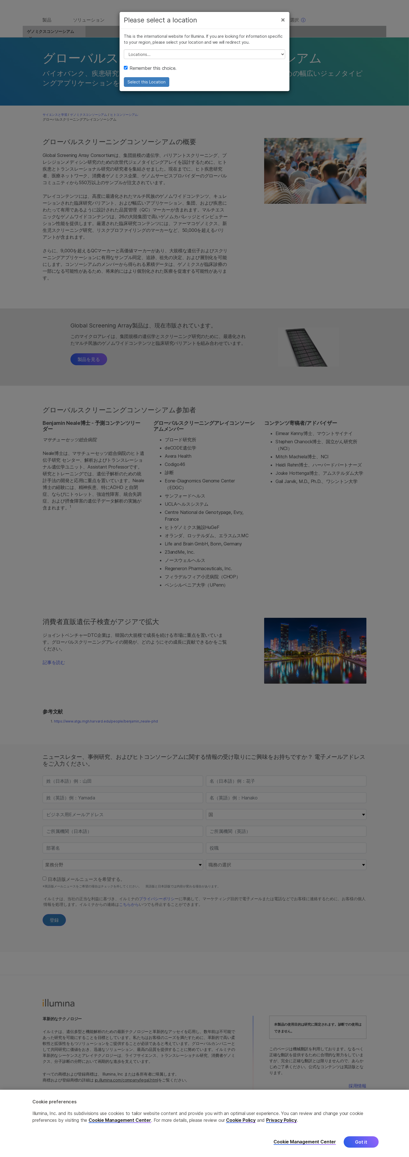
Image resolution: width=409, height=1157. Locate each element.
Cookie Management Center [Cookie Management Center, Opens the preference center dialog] (305, 1142)
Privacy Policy (281, 1120)
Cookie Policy (241, 1120)
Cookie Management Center (120, 1120)
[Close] (283, 25)
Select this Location (147, 87)
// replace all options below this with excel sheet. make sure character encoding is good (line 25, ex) (204, 59)
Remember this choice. (150, 73)
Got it (361, 1142)
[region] (204, 1123)
